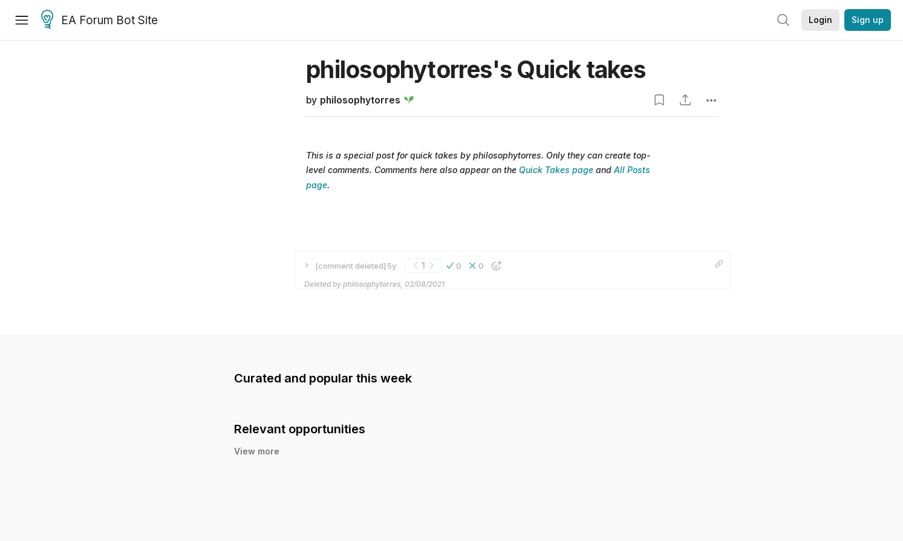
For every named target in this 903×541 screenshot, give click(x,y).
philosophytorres (360, 100)
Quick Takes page (556, 170)
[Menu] (21, 19)
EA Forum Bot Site (99, 20)
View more (256, 451)
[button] (454, 265)
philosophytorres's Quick (475, 69)
